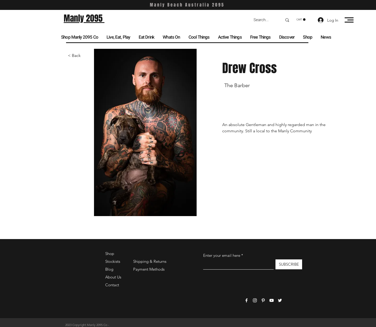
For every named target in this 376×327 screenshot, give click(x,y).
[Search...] (264, 20)
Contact (112, 284)
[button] (301, 19)
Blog (109, 269)
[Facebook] (246, 300)
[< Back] (78, 56)
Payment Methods (149, 269)
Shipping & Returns (149, 261)
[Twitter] (280, 300)
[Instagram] (254, 300)
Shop (109, 253)
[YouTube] (271, 300)
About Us (113, 277)
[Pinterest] (263, 300)
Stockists (112, 261)
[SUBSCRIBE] (288, 264)
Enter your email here (221, 255)
